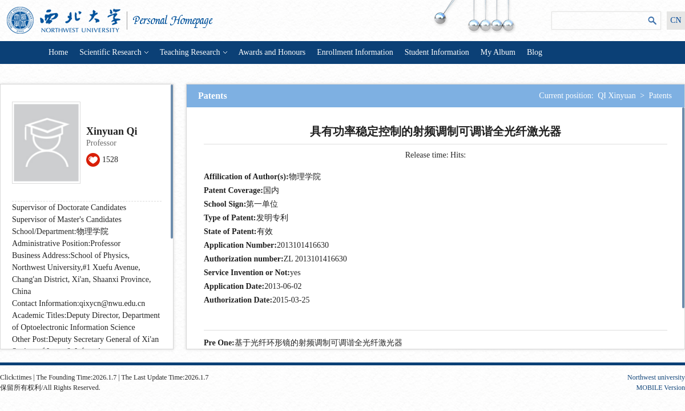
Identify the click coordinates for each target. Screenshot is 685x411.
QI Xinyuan (617, 95)
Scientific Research (113, 52)
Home (58, 52)
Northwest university (656, 377)
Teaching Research (193, 52)
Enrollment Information (355, 52)
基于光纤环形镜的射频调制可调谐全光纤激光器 (318, 343)
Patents (660, 95)
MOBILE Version (660, 388)
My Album (498, 52)
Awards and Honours (272, 52)
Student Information (437, 52)
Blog (534, 52)
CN (675, 20)
